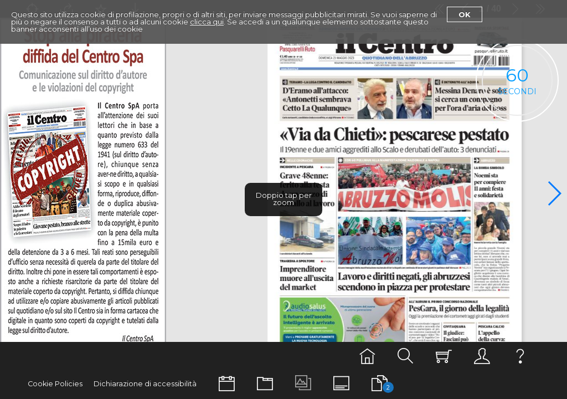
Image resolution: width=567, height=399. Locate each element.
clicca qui (207, 21)
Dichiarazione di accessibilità (145, 384)
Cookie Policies (55, 384)
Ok (464, 14)
